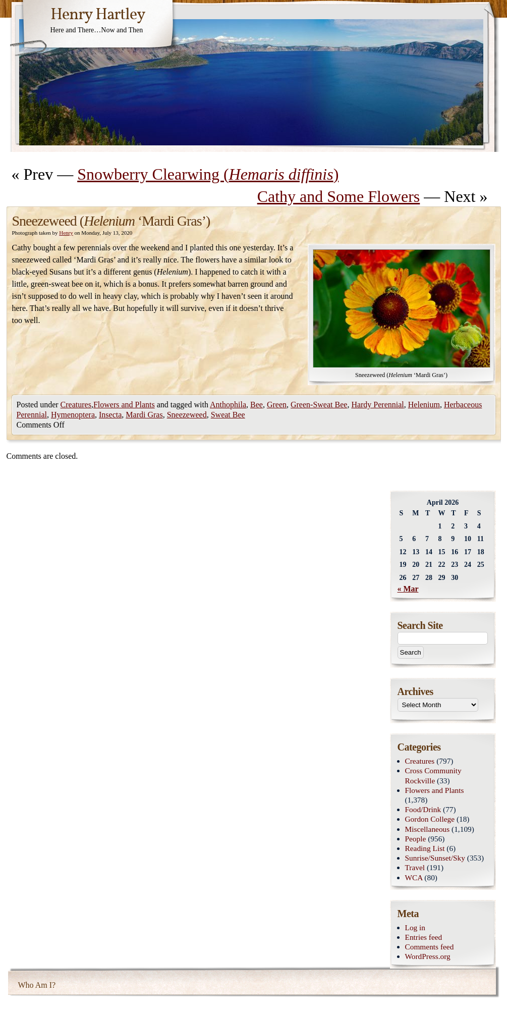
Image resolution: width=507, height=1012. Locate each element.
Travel (415, 867)
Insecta (110, 414)
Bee (256, 404)
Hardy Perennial (377, 404)
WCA (414, 877)
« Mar (408, 588)
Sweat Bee (228, 414)
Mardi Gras (144, 414)
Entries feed (423, 937)
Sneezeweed (187, 414)
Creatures (76, 404)
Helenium (424, 404)
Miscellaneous (427, 829)
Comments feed (429, 946)
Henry (66, 233)
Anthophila (228, 404)
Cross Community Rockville (433, 775)
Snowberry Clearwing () (208, 174)
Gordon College (430, 819)
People (415, 838)
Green (277, 404)
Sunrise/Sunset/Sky (435, 858)
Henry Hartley (97, 15)
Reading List (425, 848)
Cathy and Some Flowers (338, 196)
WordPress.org (427, 956)
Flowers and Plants (124, 404)
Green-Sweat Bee (319, 404)
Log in (415, 927)
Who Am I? (37, 985)
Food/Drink (423, 809)
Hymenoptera (73, 414)
